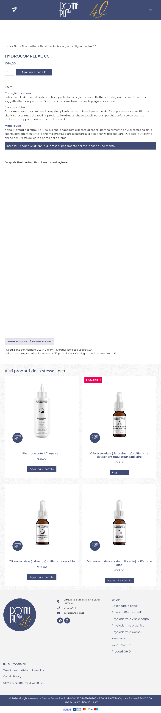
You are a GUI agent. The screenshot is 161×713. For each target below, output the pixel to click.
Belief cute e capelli (125, 606)
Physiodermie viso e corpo (130, 619)
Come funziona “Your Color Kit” (24, 682)
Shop (16, 46)
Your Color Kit (121, 645)
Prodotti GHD (121, 651)
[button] (150, 10)
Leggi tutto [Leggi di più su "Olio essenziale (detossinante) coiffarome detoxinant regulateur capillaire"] (119, 472)
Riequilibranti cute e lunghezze (56, 46)
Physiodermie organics (127, 625)
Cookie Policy (12, 676)
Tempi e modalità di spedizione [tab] (29, 341)
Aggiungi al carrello (34, 72)
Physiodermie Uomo (126, 632)
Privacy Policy (72, 701)
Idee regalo (119, 638)
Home (8, 46)
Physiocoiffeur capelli (126, 612)
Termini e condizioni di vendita (23, 670)
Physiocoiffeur (29, 46)
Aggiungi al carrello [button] (42, 469)
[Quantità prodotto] (9, 72)
